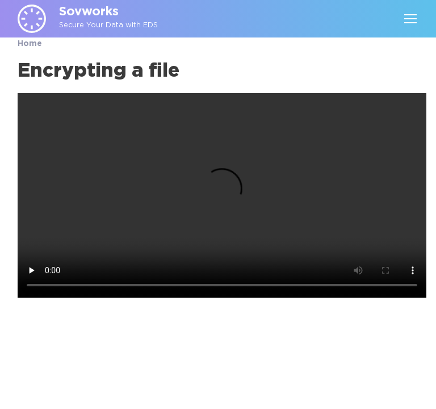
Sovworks (89, 12)
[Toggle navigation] (409, 19)
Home (30, 43)
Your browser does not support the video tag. (222, 195)
